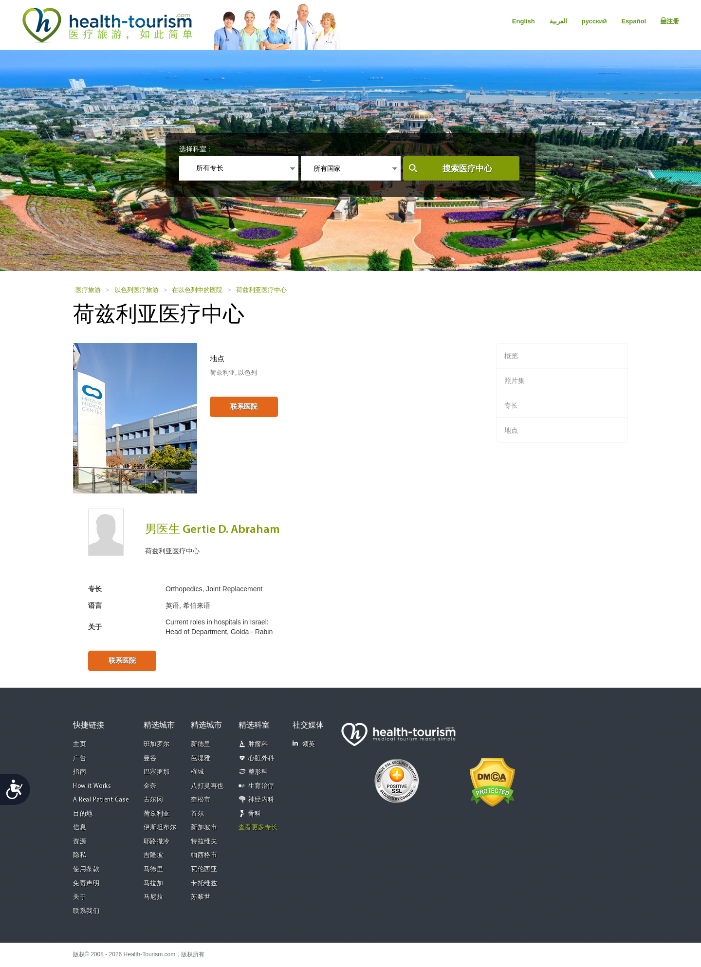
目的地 (83, 814)
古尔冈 (154, 800)
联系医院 (244, 406)
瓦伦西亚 (204, 869)
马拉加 (154, 883)
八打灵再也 (207, 786)
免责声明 (86, 883)
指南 (79, 772)
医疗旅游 (88, 289)
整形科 (258, 772)
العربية (558, 21)
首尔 (197, 814)
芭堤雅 (201, 758)
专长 (511, 405)
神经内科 (261, 800)
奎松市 (201, 800)
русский (594, 21)
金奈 (150, 786)
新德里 (201, 744)
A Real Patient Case (101, 800)
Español (633, 21)
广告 (79, 758)
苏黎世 (201, 897)
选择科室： (196, 149)
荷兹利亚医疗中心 (261, 289)
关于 (79, 897)
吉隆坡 (154, 855)
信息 (79, 827)
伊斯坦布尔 (160, 827)
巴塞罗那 (157, 772)
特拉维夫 (204, 842)
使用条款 (86, 869)
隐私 (79, 855)
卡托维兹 (204, 883)
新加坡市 (204, 827)
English (523, 21)
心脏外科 (261, 758)
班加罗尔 (157, 744)
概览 (511, 356)
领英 (304, 744)
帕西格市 (204, 855)
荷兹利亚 (157, 814)
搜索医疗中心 (467, 168)
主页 (79, 744)
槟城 (197, 772)
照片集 (514, 380)
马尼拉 (154, 897)
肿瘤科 (258, 744)
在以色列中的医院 (197, 289)
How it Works (92, 786)
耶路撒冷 (157, 842)
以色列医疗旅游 (136, 289)
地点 (511, 430)
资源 (79, 842)
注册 (670, 21)
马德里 (154, 869)
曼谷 (150, 758)
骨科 (254, 814)
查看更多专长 (258, 827)
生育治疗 (261, 786)
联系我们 (86, 911)
